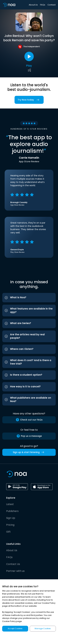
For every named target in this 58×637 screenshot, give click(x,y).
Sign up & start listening (29, 452)
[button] (29, 297)
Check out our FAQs (29, 420)
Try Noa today (29, 99)
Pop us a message (29, 436)
